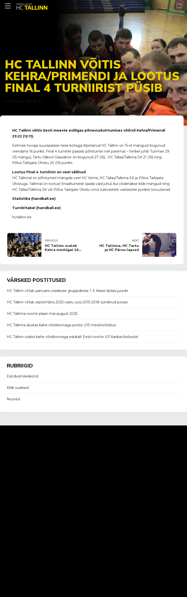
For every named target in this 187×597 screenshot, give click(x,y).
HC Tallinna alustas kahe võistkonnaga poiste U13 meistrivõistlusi (61, 325)
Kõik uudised (17, 387)
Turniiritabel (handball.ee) (36, 208)
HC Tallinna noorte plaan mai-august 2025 (42, 313)
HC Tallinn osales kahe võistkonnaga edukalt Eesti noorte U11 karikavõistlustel (72, 337)
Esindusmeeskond (22, 376)
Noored (13, 399)
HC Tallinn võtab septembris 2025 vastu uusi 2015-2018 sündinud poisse (67, 302)
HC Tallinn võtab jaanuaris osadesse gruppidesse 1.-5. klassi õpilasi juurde (67, 291)
